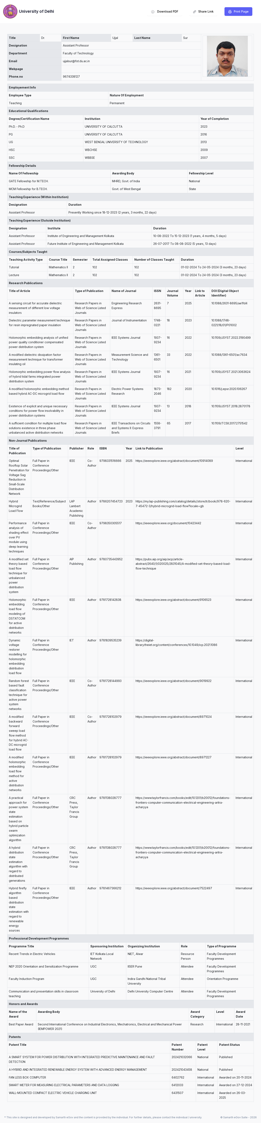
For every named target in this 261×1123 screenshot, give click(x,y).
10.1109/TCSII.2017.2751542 (229, 423)
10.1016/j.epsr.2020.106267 (229, 389)
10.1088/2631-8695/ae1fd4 (229, 303)
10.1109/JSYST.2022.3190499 (231, 337)
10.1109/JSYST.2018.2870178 (230, 406)
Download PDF (164, 11)
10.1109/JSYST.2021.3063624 (230, 372)
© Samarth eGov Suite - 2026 (238, 1117)
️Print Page (238, 11)
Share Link (203, 13)
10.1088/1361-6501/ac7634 (229, 354)
